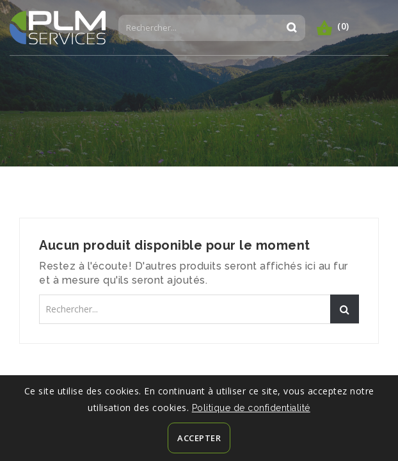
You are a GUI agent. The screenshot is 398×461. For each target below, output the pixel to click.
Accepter (199, 438)
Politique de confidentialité (251, 408)
